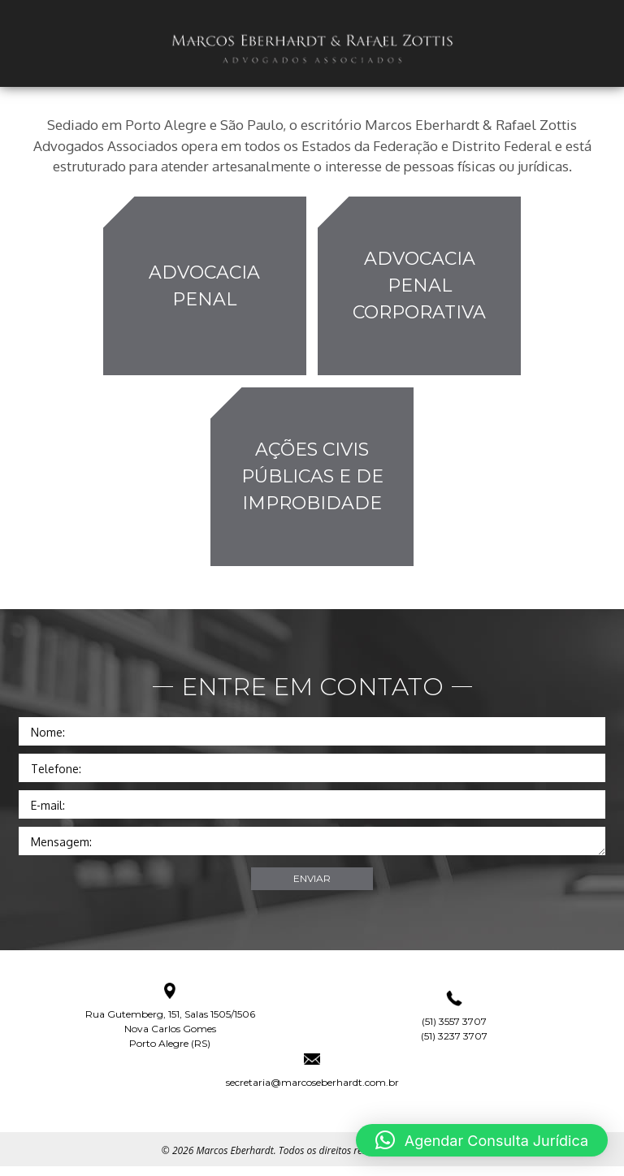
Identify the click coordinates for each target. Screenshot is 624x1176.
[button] (482, 1140)
